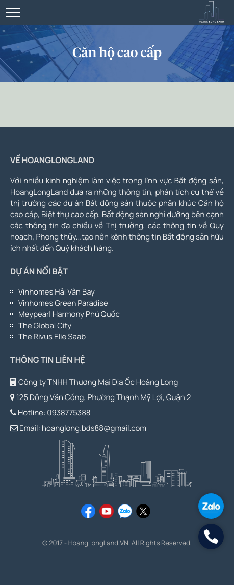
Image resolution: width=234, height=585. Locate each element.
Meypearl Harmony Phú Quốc (69, 314)
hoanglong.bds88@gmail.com (94, 427)
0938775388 (68, 412)
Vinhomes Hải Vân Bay (56, 291)
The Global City (44, 325)
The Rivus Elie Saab (52, 336)
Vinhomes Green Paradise (63, 303)
